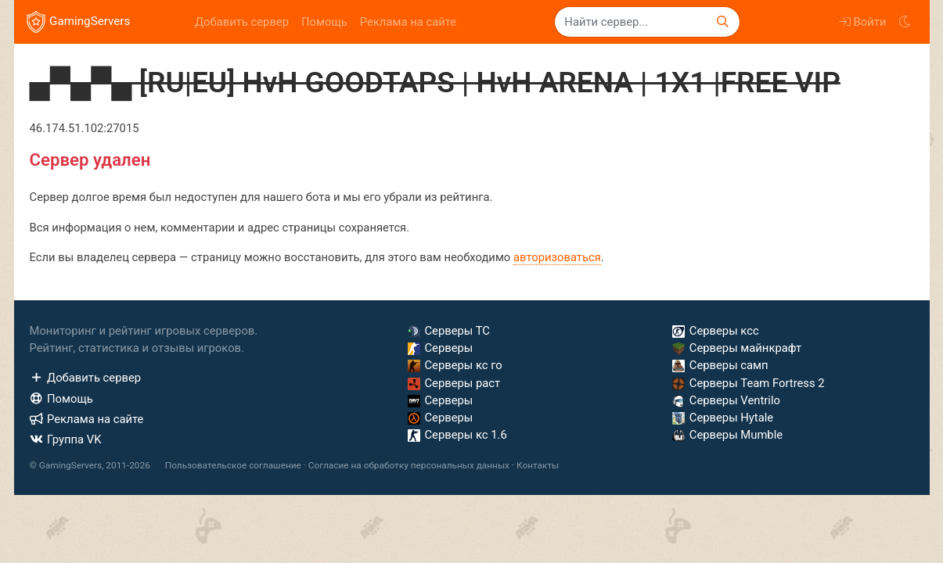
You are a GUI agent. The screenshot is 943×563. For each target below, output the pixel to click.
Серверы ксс (715, 331)
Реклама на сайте (408, 22)
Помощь (324, 22)
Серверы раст (454, 383)
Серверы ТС (449, 331)
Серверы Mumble (727, 435)
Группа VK (66, 439)
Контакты (537, 465)
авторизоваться (557, 257)
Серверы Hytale (722, 418)
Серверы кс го (455, 365)
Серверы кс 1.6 (457, 435)
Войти (863, 22)
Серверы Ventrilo (726, 400)
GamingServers (79, 22)
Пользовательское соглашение (233, 465)
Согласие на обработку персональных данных (408, 465)
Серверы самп (720, 365)
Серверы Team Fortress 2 (748, 383)
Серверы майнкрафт (736, 348)
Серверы (440, 348)
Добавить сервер (242, 22)
